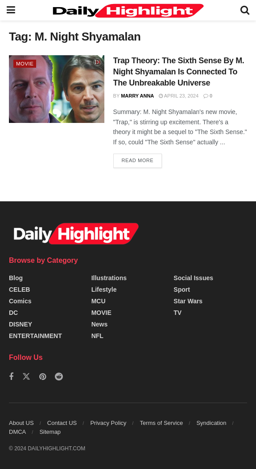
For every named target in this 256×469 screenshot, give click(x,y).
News (99, 324)
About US (21, 423)
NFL (97, 335)
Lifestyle (104, 289)
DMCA (17, 431)
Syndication (211, 423)
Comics (20, 301)
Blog (16, 277)
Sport (181, 289)
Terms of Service (161, 423)
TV (177, 312)
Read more (138, 160)
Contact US (62, 423)
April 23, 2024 (178, 95)
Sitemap (50, 431)
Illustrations (109, 277)
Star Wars (187, 301)
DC (13, 312)
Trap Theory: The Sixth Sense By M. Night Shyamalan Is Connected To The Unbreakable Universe (178, 71)
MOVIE (25, 64)
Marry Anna (137, 95)
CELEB (19, 289)
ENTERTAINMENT (35, 335)
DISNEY (20, 324)
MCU (98, 301)
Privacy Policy (108, 423)
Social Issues (193, 277)
